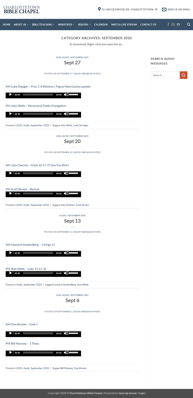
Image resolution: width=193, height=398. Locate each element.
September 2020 (79, 57)
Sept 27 (72, 62)
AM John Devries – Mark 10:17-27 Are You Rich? (37, 165)
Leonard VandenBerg (64, 284)
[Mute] (66, 94)
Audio (66, 57)
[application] (43, 95)
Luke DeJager (80, 125)
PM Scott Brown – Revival (22, 189)
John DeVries (68, 204)
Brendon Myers (91, 73)
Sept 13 (72, 221)
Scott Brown (82, 204)
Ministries (66, 24)
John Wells (66, 125)
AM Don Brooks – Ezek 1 (22, 324)
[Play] (11, 94)
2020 (58, 57)
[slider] (38, 94)
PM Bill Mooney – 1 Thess (22, 343)
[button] (188, 24)
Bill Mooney (67, 368)
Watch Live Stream (124, 24)
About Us (21, 24)
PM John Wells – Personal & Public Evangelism (36, 105)
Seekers (84, 24)
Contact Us (148, 24)
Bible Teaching (43, 24)
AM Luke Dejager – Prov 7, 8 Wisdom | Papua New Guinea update (48, 86)
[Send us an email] (173, 24)
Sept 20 (72, 141)
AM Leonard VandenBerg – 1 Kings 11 (30, 244)
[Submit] (183, 75)
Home (6, 24)
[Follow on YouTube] (178, 24)
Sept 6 (72, 300)
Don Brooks (80, 368)
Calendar (101, 24)
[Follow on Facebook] (168, 24)
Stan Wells (83, 284)
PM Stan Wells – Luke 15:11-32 (26, 268)
